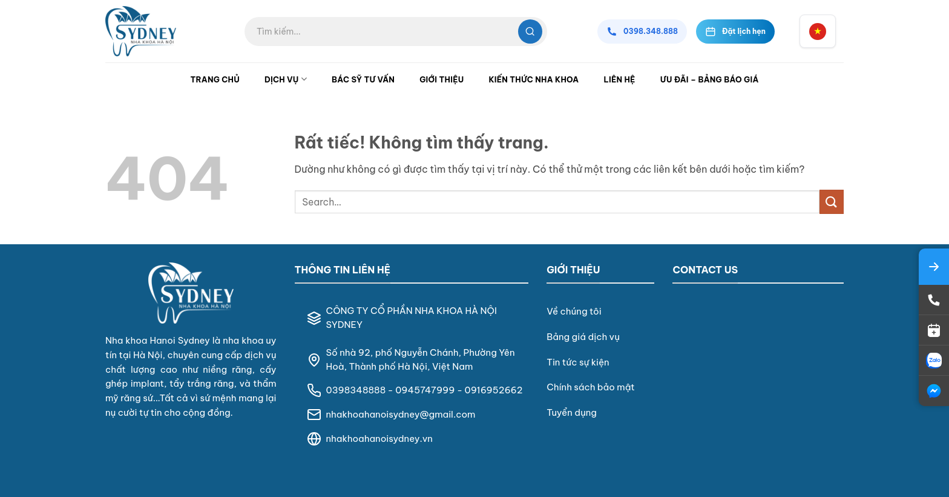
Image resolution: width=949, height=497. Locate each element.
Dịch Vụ (285, 79)
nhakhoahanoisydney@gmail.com (401, 414)
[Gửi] (831, 201)
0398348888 (356, 390)
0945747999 (425, 390)
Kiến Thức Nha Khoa (533, 79)
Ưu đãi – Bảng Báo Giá (709, 79)
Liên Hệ (619, 79)
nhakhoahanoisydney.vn (379, 438)
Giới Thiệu (441, 79)
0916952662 (494, 390)
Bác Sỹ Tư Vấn (363, 79)
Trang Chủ (215, 79)
